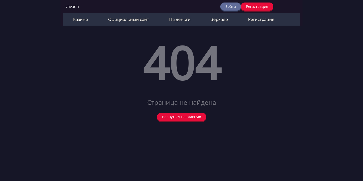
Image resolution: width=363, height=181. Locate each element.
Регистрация (257, 6)
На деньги (180, 19)
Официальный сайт (128, 19)
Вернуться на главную (181, 116)
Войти (230, 6)
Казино (80, 19)
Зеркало (219, 19)
